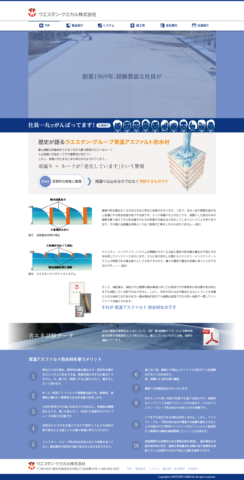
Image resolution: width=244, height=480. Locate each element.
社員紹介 (193, 468)
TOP (129, 468)
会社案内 (179, 468)
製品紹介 (140, 468)
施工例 (167, 468)
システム (154, 468)
